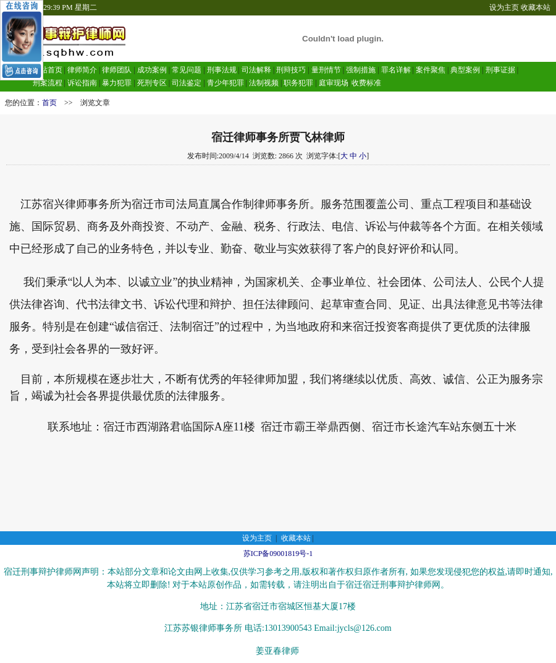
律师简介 (82, 70)
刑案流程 (47, 83)
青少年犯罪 (225, 83)
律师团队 (116, 70)
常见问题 (186, 70)
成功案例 (152, 70)
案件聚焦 (430, 70)
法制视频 (264, 83)
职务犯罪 (298, 83)
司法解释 (256, 70)
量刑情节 (326, 70)
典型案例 (465, 70)
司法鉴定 (186, 83)
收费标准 (366, 83)
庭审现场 (333, 83)
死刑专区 (152, 83)
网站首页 (47, 70)
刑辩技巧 (291, 70)
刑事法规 (222, 70)
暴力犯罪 (117, 83)
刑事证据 (500, 70)
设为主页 (504, 7)
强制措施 (361, 70)
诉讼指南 (82, 83)
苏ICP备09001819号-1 (278, 553)
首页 (49, 102)
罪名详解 (396, 70)
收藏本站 (535, 7)
